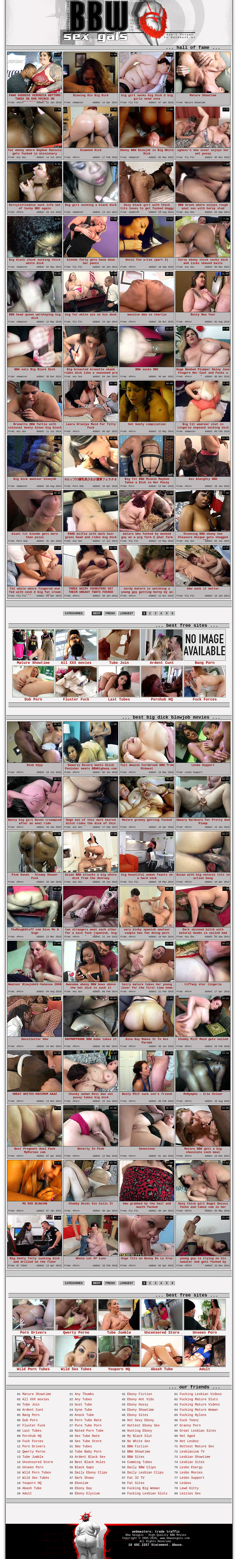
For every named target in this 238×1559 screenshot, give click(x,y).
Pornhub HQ (162, 698)
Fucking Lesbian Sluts (147, 1493)
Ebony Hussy (137, 1404)
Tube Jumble (119, 1331)
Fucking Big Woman (143, 1488)
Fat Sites (136, 1483)
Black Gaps (84, 1467)
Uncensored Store (162, 1331)
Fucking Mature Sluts (199, 1399)
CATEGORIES (74, 613)
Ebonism (81, 1483)
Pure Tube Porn (88, 1425)
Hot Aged (187, 1436)
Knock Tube (84, 1415)
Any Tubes (83, 1399)
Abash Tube (162, 1367)
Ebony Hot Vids (140, 1399)
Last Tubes (119, 698)
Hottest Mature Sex (197, 1446)
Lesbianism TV (192, 1451)
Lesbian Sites (192, 1462)
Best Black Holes (90, 1462)
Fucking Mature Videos (200, 1404)
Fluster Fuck (76, 698)
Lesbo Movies (191, 1472)
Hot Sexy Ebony (140, 1420)
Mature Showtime (33, 661)
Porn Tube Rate (88, 1420)
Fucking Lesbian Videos (201, 1394)
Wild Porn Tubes (33, 1367)
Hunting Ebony (139, 1431)
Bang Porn (205, 661)
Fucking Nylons (193, 1415)
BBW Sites (136, 1457)
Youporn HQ (119, 1367)
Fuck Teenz (189, 1420)
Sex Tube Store (88, 1441)
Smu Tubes (83, 1446)
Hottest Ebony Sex (143, 1425)
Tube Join (119, 661)
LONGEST (126, 613)
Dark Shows (84, 1478)
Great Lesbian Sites (198, 1431)
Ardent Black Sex (90, 1457)
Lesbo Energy (191, 1467)
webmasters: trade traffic (156, 1532)
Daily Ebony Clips (91, 1472)
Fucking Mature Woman (199, 1410)
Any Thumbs (84, 1394)
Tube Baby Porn (88, 1451)
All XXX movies (76, 661)
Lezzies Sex (190, 1493)
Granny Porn (190, 1425)
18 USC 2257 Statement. (149, 1545)
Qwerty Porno (76, 1331)
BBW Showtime (138, 1451)
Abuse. (178, 1545)
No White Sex (138, 1441)
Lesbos (185, 1483)
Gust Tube (83, 1404)
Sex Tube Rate (87, 1436)
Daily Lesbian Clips (145, 1472)
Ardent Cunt (162, 661)
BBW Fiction (137, 1446)
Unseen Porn (205, 1331)
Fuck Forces (205, 698)
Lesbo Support (192, 1478)
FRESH (110, 613)
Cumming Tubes (139, 1462)
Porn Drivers (33, 1331)
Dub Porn (33, 698)
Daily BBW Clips (141, 1467)
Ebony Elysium (87, 1493)
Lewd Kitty (189, 1488)
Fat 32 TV (136, 1478)
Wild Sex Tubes (76, 1367)
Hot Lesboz (189, 1441)
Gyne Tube (83, 1410)
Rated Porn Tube (89, 1431)
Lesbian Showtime (195, 1457)
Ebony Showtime (140, 1410)
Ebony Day (83, 1488)
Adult (205, 1367)
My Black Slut (139, 1436)
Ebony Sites (137, 1415)
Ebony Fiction (139, 1394)
